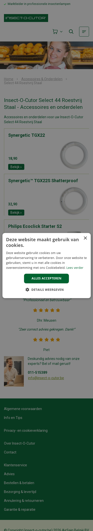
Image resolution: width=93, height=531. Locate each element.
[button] (46, 289)
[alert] (46, 265)
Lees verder (75, 267)
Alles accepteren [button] (46, 278)
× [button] (85, 238)
